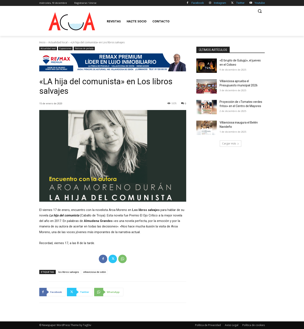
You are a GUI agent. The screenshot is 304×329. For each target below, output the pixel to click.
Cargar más (230, 143)
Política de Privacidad (208, 325)
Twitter (240, 2)
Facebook (197, 2)
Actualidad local (58, 42)
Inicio (42, 42)
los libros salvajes (68, 271)
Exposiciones (65, 48)
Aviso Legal (231, 325)
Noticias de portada (84, 48)
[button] (260, 11)
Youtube (260, 2)
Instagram (220, 2)
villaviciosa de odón (94, 271)
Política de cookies (253, 325)
